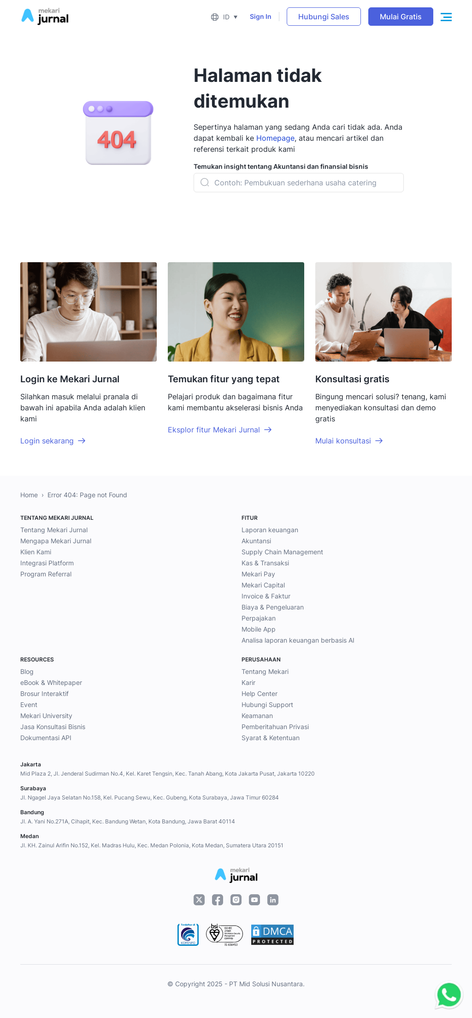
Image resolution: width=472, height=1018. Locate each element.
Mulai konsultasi (343, 440)
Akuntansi (256, 541)
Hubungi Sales (323, 16)
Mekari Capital (263, 585)
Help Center (259, 693)
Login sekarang (47, 440)
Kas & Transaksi (265, 563)
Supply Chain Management (282, 552)
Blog (27, 671)
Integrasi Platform (47, 563)
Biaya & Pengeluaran (273, 607)
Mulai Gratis (401, 16)
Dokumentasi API (45, 738)
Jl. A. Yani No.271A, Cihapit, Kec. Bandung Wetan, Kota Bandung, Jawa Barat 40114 (127, 821)
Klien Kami (35, 552)
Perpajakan (259, 618)
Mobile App (259, 629)
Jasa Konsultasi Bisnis (52, 726)
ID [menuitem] (226, 17)
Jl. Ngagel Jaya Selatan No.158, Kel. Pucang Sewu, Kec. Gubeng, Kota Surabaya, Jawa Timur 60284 (149, 797)
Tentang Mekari (265, 671)
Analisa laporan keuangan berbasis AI (298, 640)
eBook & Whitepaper (51, 682)
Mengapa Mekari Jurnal (55, 541)
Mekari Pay (258, 574)
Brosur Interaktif (44, 693)
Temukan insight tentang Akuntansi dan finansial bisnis (281, 166)
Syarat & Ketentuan (271, 738)
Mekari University (46, 715)
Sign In (260, 16)
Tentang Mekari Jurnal (54, 530)
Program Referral (45, 574)
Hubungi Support (267, 704)
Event (28, 704)
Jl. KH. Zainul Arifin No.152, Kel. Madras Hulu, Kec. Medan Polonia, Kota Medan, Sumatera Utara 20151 (151, 845)
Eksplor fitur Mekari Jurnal (214, 429)
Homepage (275, 138)
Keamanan (257, 715)
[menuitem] (224, 16)
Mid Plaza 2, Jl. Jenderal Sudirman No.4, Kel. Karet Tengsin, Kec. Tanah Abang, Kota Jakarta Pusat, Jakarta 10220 (167, 773)
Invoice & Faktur (266, 596)
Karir (248, 682)
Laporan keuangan (270, 530)
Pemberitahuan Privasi (275, 726)
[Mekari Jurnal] (44, 15)
